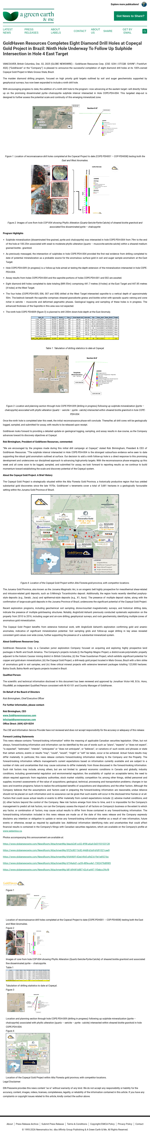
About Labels (56, 31)
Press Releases (31, 31)
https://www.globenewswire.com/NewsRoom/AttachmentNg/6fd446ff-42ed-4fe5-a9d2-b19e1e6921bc (56, 856)
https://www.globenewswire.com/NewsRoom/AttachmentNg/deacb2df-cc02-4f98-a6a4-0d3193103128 (56, 843)
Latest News (8, 31)
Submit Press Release (52, 1124)
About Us (95, 31)
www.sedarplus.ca (12, 831)
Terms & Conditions (77, 1124)
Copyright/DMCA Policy (102, 1124)
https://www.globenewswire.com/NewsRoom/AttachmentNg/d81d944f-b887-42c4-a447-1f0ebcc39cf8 (56, 869)
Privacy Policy (125, 1124)
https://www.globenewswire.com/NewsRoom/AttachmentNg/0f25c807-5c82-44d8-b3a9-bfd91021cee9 (56, 850)
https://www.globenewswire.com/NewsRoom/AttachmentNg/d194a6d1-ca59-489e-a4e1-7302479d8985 (57, 863)
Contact (80, 31)
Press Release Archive (27, 1124)
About (10, 1124)
